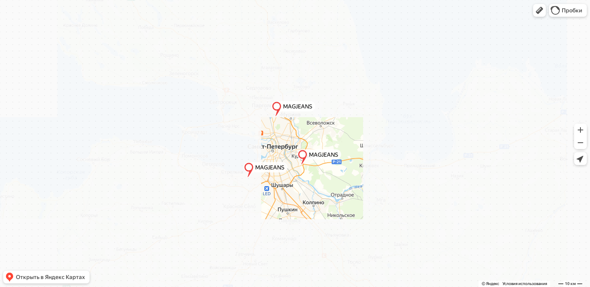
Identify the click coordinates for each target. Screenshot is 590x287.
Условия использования (524, 283)
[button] (539, 10)
